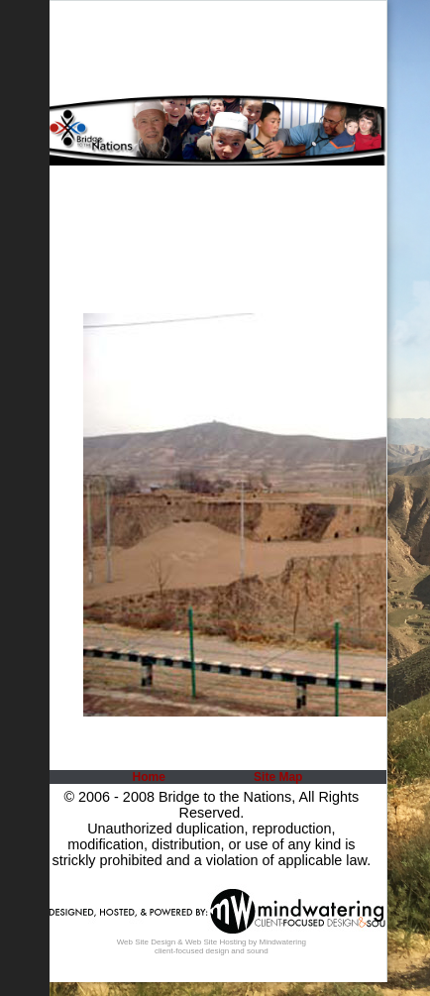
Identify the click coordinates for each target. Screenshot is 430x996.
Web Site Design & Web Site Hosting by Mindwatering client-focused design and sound (211, 946)
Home (149, 777)
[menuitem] (146, 777)
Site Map (278, 777)
